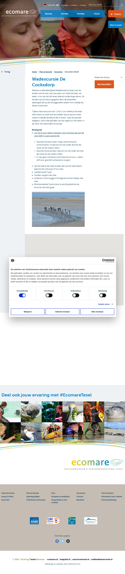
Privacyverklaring (108, 500)
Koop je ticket (7, 496)
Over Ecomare (107, 493)
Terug (7, 71)
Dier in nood (116, 25)
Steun (97, 13)
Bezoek (48, 13)
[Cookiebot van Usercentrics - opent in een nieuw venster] (103, 260)
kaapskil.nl (65, 559)
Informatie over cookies (111, 496)
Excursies (64, 5)
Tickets (117, 14)
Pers (53, 493)
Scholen (74, 5)
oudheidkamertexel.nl (102, 559)
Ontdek (64, 13)
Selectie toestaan (62, 312)
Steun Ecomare (7, 493)
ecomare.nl (52, 559)
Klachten (80, 500)
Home (34, 72)
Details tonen (104, 304)
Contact (83, 5)
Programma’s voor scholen (59, 501)
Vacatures (80, 493)
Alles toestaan (97, 312)
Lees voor (53, 5)
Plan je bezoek (45, 72)
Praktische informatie (35, 500)
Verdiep (80, 13)
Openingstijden (33, 496)
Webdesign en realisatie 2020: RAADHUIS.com (62, 564)
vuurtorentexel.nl (80, 559)
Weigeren (28, 312)
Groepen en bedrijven (60, 496)
